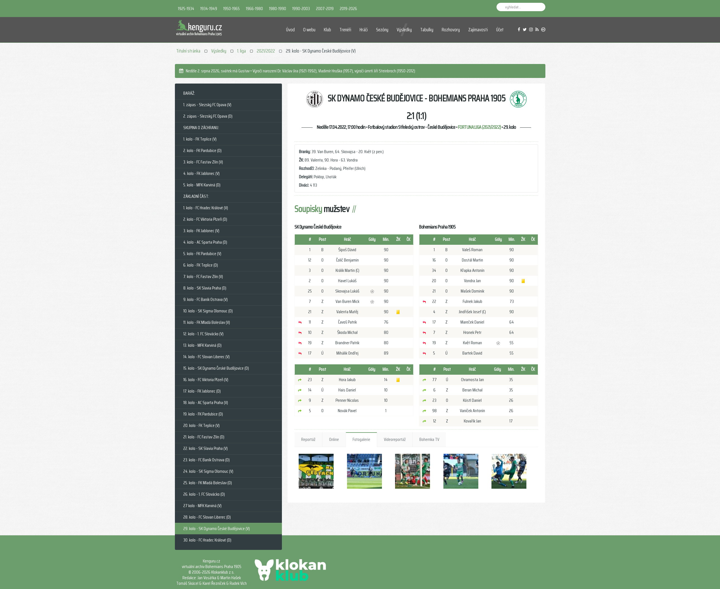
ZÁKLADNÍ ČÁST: (196, 196)
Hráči (364, 29)
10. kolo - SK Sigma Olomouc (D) (208, 310)
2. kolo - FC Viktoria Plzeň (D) (205, 219)
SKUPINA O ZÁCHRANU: (201, 127)
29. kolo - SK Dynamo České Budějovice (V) (216, 528)
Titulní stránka (188, 51)
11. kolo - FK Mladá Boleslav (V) (206, 322)
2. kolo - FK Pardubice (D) (202, 150)
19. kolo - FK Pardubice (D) (203, 413)
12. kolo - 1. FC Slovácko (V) (203, 333)
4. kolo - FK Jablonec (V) (201, 173)
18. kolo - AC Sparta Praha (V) (205, 402)
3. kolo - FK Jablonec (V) (201, 230)
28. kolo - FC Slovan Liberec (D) (207, 517)
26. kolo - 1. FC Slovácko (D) (204, 494)
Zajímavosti (478, 29)
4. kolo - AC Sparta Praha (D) (205, 242)
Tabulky (426, 29)
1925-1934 (186, 8)
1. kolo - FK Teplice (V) (200, 139)
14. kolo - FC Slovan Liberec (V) (206, 356)
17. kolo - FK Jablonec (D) (202, 391)
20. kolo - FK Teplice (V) (201, 425)
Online (334, 439)
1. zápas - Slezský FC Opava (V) (207, 104)
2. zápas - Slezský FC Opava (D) (207, 116)
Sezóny (382, 29)
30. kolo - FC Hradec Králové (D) (207, 539)
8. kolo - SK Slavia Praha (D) (204, 287)
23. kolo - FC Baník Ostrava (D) (206, 459)
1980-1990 (277, 8)
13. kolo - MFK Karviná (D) (202, 345)
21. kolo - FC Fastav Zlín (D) (203, 436)
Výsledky (404, 29)
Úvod (290, 29)
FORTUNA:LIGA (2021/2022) (479, 127)
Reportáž (308, 439)
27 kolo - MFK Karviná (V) (202, 505)
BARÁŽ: (189, 93)
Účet (500, 29)
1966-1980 (254, 8)
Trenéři (345, 29)
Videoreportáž (395, 439)
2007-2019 (325, 8)
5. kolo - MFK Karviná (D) (201, 184)
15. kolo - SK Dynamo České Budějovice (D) (216, 368)
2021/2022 (266, 51)
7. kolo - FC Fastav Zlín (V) (203, 276)
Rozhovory (451, 29)
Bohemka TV (429, 439)
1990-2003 (301, 8)
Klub (327, 29)
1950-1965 (231, 8)
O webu (309, 29)
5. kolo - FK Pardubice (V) (202, 253)
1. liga (241, 51)
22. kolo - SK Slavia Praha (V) (205, 448)
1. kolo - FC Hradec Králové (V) (205, 207)
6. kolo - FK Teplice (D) (200, 265)
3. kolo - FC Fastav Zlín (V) (203, 161)
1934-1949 (208, 8)
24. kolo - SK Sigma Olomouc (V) (208, 471)
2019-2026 (348, 8)
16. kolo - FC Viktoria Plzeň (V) (205, 379)
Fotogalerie (361, 439)
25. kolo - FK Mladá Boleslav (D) (207, 482)
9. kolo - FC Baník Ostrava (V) (205, 299)
